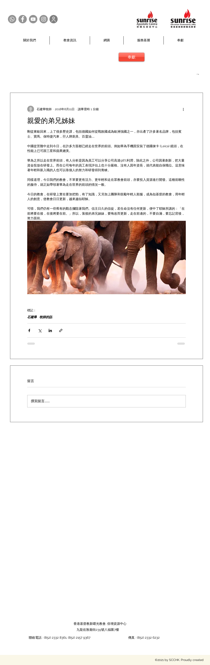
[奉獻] (131, 57)
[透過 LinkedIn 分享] (50, 330)
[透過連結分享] (61, 330)
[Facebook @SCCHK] (22, 19)
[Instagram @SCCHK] (43, 19)
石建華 (32, 317)
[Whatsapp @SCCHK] (12, 19)
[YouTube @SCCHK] (33, 19)
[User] (54, 19)
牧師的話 (45, 317)
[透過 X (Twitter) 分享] (40, 330)
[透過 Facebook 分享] (29, 330)
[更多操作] (183, 109)
